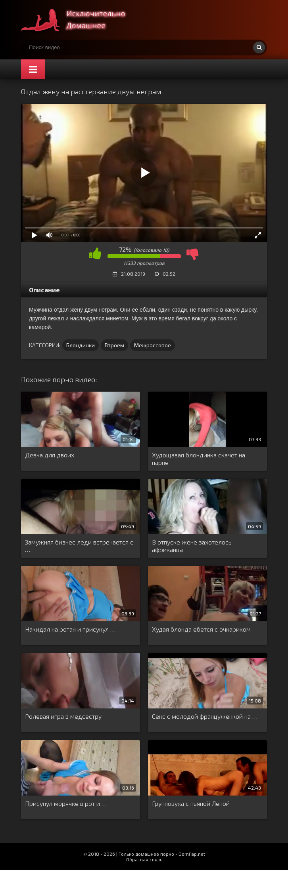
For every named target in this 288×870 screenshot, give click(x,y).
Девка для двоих (49, 455)
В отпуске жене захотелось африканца (192, 545)
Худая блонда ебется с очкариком (201, 629)
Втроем (114, 345)
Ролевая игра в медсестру (63, 716)
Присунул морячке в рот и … (66, 803)
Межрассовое (152, 345)
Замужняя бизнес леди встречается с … (79, 545)
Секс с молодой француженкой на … (204, 716)
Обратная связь (144, 859)
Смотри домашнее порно (80, 20)
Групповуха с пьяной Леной (191, 803)
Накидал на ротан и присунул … (70, 629)
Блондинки (80, 345)
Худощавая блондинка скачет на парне (198, 458)
